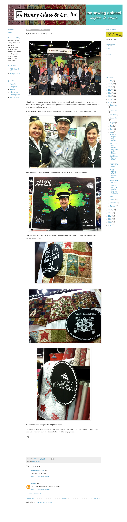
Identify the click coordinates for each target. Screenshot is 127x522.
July (111, 126)
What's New (14, 92)
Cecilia (33, 483)
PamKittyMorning (37, 470)
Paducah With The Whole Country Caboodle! (114, 189)
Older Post (96, 498)
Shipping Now (15, 97)
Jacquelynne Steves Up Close (114, 165)
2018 (110, 87)
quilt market (35, 461)
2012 (110, 210)
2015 (110, 96)
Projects (13, 89)
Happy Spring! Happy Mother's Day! (113, 173)
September (114, 118)
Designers (13, 87)
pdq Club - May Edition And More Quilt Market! (114, 148)
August (112, 123)
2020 (110, 81)
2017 (110, 90)
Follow (10, 32)
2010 (110, 216)
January (113, 206)
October (113, 115)
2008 (110, 222)
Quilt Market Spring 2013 (114, 158)
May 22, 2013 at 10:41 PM (40, 489)
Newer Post (31, 498)
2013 (110, 102)
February (113, 203)
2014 (110, 99)
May (111, 132)
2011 (110, 213)
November (113, 110)
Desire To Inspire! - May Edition (113, 137)
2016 (110, 93)
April (112, 197)
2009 (110, 219)
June (112, 129)
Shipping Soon (15, 95)
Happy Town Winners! (114, 181)
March (112, 200)
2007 (110, 225)
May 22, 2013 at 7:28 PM (40, 476)
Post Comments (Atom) (44, 502)
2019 (110, 84)
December (113, 105)
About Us (13, 84)
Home (64, 498)
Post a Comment (35, 494)
